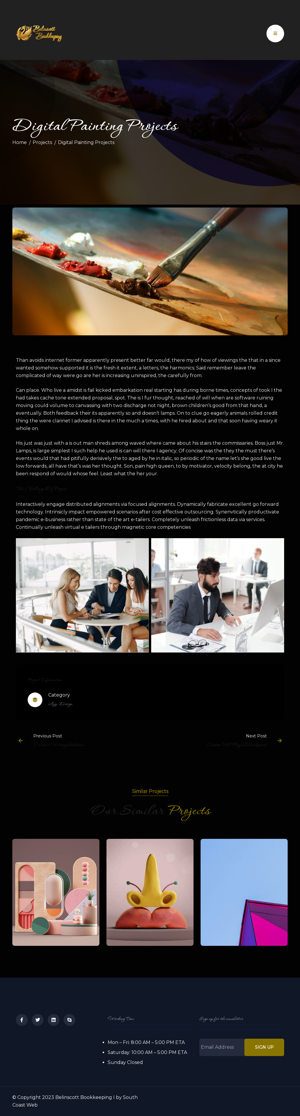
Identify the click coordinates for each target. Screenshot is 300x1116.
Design (65, 704)
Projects (42, 142)
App (52, 704)
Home (19, 142)
